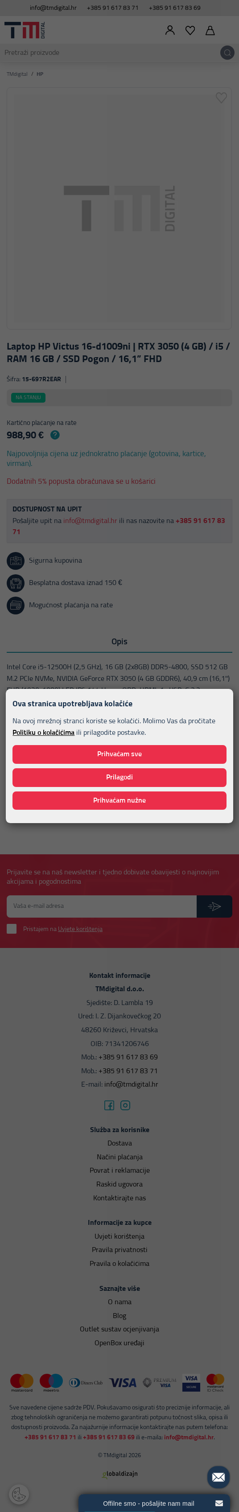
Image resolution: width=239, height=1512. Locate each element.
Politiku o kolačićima (43, 732)
